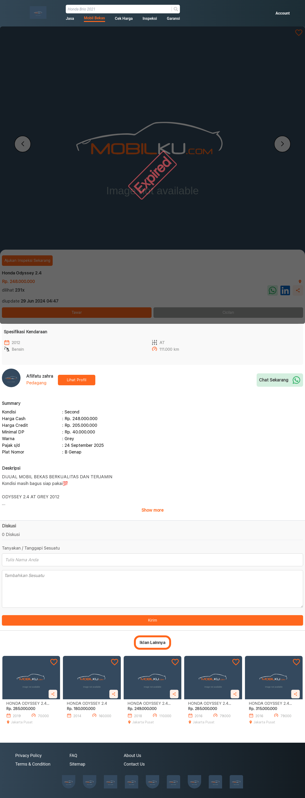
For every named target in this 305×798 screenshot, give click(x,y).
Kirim (152, 620)
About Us (132, 755)
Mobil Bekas (94, 18)
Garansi (173, 18)
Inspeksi (149, 18)
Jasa (70, 18)
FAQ (73, 755)
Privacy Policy (28, 755)
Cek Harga (124, 18)
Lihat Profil (76, 380)
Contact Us (134, 764)
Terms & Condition (33, 764)
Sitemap (77, 764)
